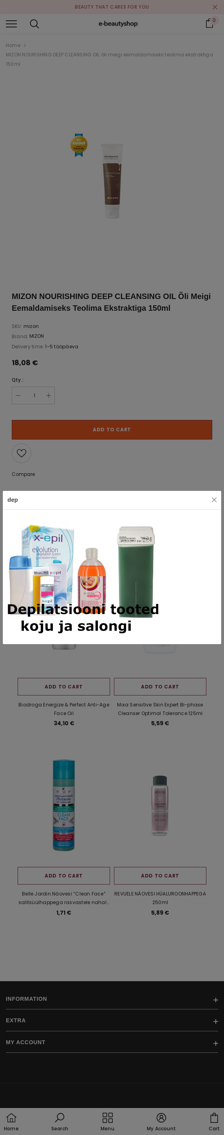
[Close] (214, 499)
